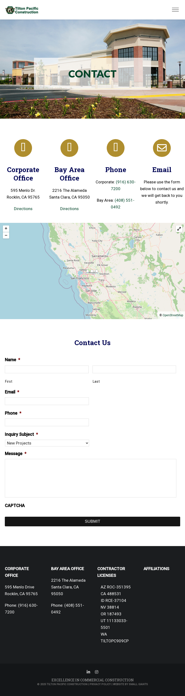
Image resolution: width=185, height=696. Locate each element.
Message (15, 453)
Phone (13, 413)
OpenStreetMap (173, 315)
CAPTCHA (15, 505)
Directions (23, 208)
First (8, 381)
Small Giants (138, 684)
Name (12, 359)
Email (12, 391)
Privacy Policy (100, 684)
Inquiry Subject (21, 434)
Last (96, 381)
